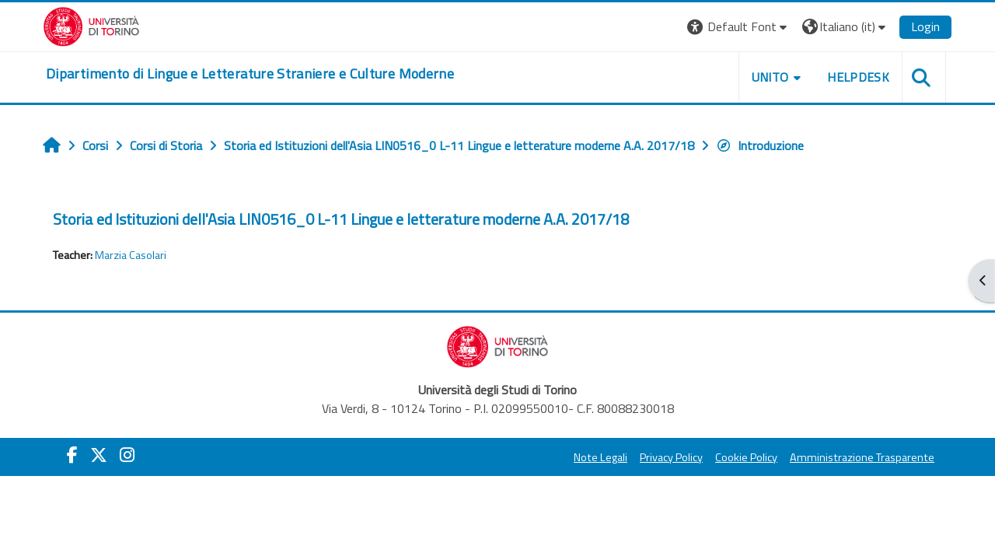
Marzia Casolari (130, 255)
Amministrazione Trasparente (862, 457)
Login (925, 26)
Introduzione (760, 145)
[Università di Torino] (91, 25)
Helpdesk (858, 77)
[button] (739, 27)
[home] (250, 73)
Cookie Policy (746, 457)
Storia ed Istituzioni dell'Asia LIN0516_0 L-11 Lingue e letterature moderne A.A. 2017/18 (341, 219)
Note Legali (600, 457)
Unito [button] (770, 77)
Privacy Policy (671, 457)
